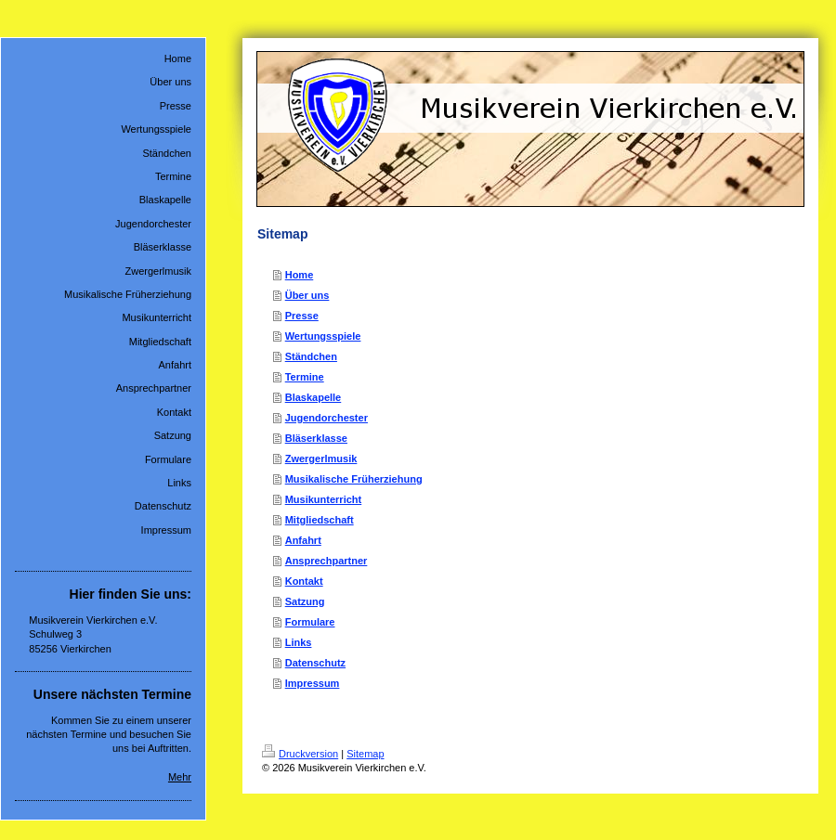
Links (298, 642)
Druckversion (300, 753)
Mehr (179, 776)
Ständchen (311, 356)
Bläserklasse (316, 438)
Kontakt (304, 581)
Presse (302, 315)
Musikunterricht (323, 499)
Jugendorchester (326, 417)
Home (299, 274)
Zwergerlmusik (321, 458)
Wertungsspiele (323, 336)
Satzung (305, 601)
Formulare (310, 621)
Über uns (307, 295)
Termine (304, 376)
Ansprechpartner (326, 560)
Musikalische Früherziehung (354, 479)
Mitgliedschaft (319, 519)
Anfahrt (303, 540)
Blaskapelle (313, 397)
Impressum (312, 683)
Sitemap (365, 753)
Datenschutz (315, 662)
